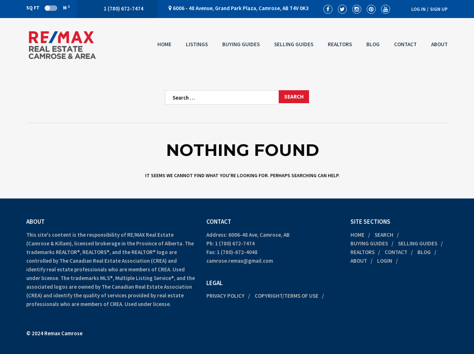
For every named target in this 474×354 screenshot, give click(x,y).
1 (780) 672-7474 (235, 243)
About (439, 44)
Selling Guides (293, 44)
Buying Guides (241, 44)
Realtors (340, 44)
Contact (405, 44)
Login (384, 260)
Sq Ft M (48, 7)
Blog (373, 44)
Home (164, 44)
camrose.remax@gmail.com (239, 260)
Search (384, 234)
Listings (197, 44)
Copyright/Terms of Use (286, 295)
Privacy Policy (225, 295)
